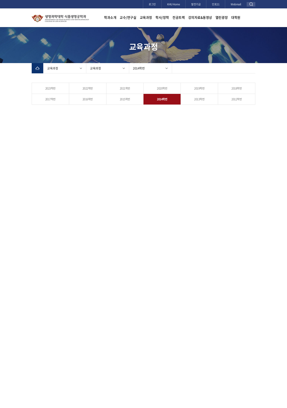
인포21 (215, 4)
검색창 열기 (251, 4)
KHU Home (173, 4)
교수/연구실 (128, 17)
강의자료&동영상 (200, 17)
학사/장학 (162, 17)
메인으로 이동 (37, 68)
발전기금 (196, 4)
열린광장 (221, 17)
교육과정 (146, 17)
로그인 (152, 4)
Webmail (236, 4)
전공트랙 (178, 17)
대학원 (235, 17)
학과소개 (110, 17)
